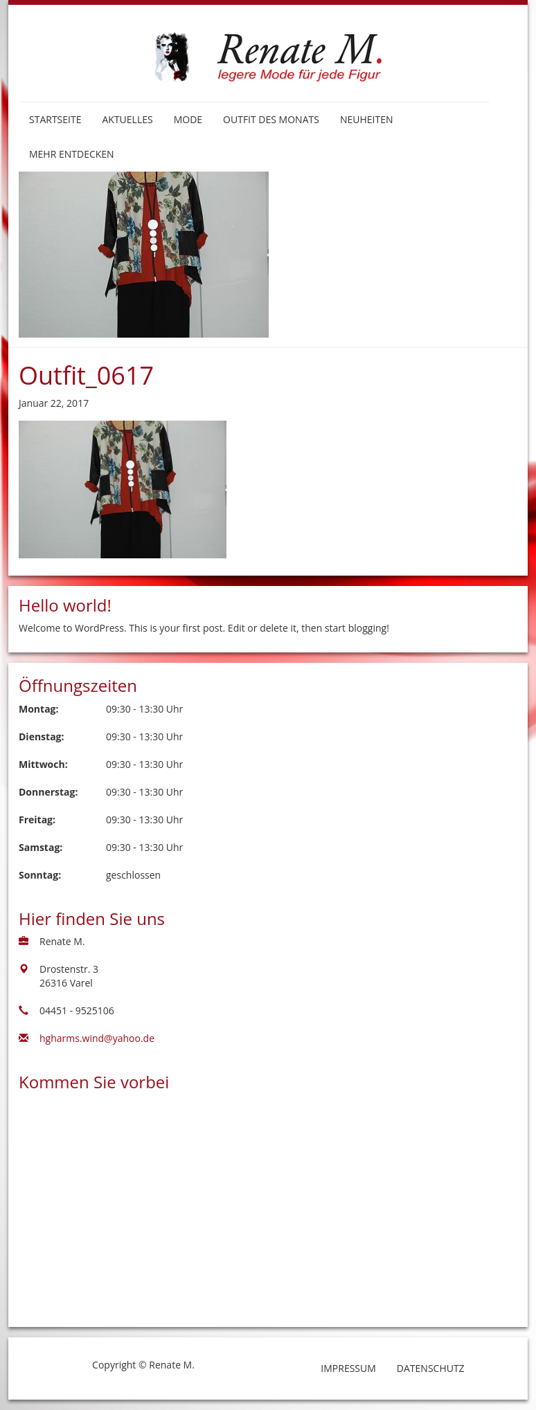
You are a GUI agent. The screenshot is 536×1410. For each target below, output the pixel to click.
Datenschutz (431, 1368)
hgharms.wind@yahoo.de (96, 1038)
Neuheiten (366, 119)
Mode (188, 119)
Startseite (55, 119)
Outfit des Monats (271, 119)
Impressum (348, 1368)
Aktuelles (127, 119)
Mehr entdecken (71, 154)
